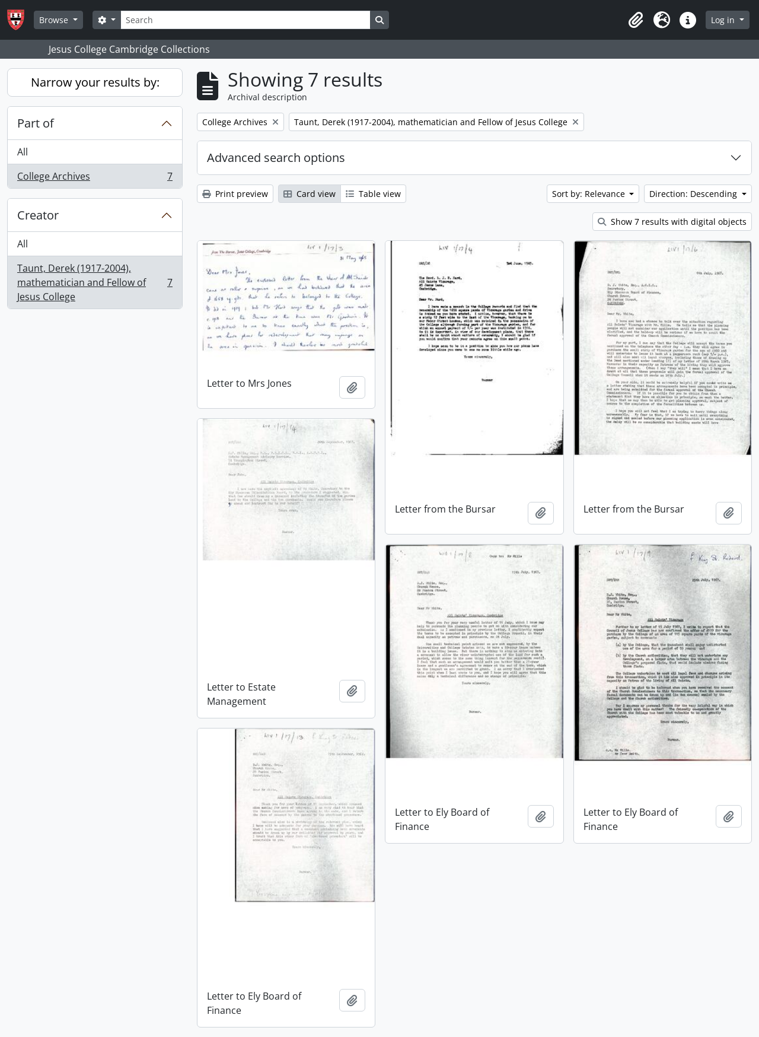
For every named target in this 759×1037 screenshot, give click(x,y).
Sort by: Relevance (589, 193)
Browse (55, 20)
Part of (35, 123)
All (22, 151)
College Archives (95, 178)
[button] (636, 20)
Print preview (235, 193)
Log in (724, 20)
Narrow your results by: (95, 82)
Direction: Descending (694, 193)
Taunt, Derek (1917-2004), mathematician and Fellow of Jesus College (95, 282)
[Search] (245, 20)
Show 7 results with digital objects (672, 221)
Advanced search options (276, 157)
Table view (373, 193)
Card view (309, 193)
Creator (38, 215)
